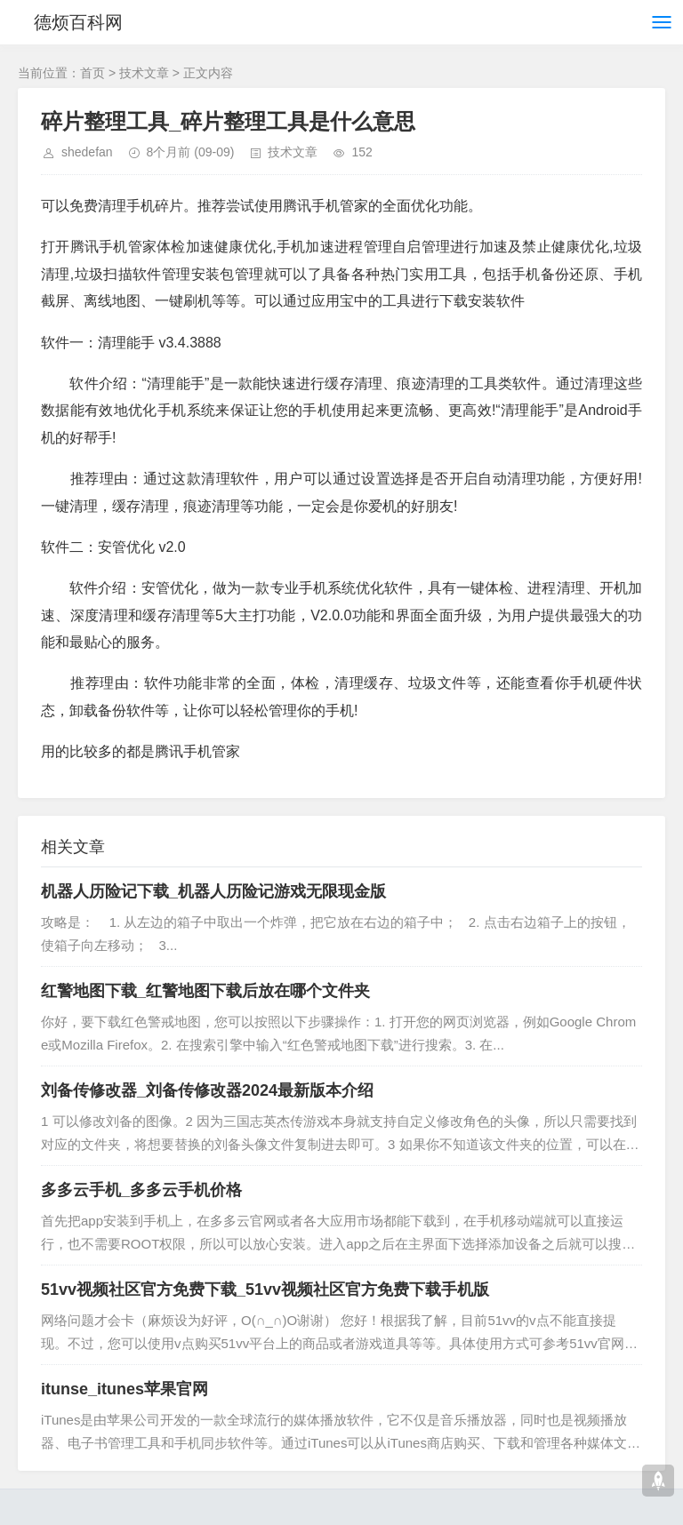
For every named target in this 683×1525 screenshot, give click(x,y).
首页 (92, 73)
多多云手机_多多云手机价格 (141, 1190)
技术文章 (144, 73)
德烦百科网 (78, 22)
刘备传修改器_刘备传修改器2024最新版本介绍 (207, 1090)
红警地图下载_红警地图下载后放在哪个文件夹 (205, 991)
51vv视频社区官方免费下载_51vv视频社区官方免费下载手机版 (265, 1289)
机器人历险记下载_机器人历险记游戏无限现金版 (213, 891)
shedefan (87, 152)
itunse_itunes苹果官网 (124, 1389)
